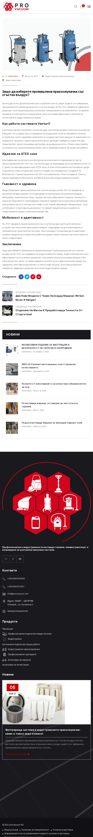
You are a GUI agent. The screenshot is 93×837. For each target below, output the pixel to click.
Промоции (7, 606)
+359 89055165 (15, 563)
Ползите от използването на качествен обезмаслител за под (46, 376)
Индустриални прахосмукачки (59, 76)
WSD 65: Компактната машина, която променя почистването (45, 362)
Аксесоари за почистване (15, 642)
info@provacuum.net (17, 571)
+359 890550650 (16, 555)
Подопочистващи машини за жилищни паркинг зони (40, 405)
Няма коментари (13, 80)
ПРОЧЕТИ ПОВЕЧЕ (17, 731)
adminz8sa (13, 76)
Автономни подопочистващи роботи (21, 621)
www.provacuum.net (17, 588)
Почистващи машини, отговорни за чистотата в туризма (43, 391)
